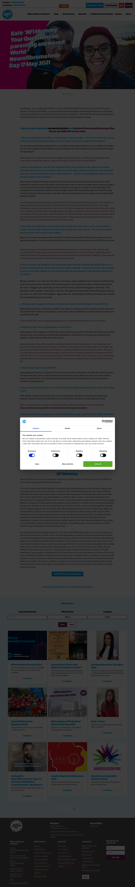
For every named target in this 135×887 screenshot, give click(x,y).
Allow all (98, 464)
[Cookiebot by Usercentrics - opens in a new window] (103, 421)
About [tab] (99, 428)
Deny (37, 464)
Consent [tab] (36, 428)
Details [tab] (67, 428)
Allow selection (67, 464)
